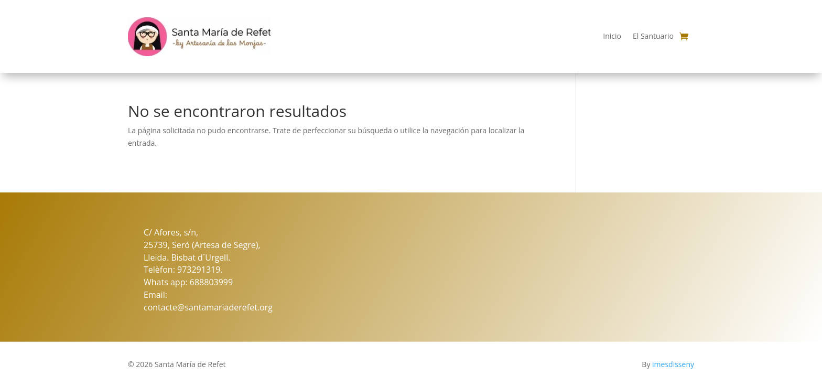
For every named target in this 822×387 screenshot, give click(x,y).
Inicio (612, 36)
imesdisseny (673, 364)
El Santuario (653, 36)
